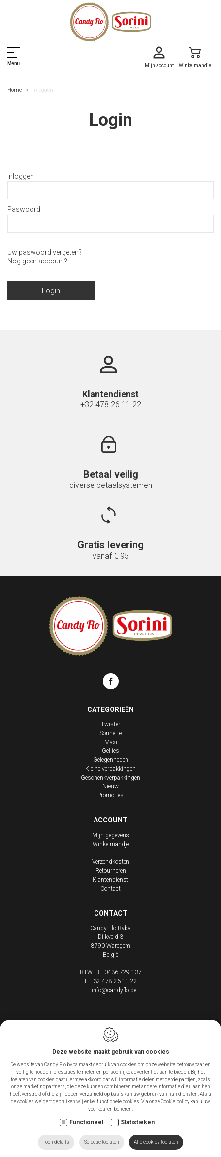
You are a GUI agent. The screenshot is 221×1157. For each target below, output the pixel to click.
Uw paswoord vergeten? (44, 252)
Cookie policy (175, 1101)
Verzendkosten (110, 861)
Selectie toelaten (101, 1142)
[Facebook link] (111, 682)
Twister (110, 724)
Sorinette (110, 733)
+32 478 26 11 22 (110, 404)
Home (14, 90)
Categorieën (110, 709)
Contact (110, 888)
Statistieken (138, 1122)
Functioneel (86, 1122)
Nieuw (110, 786)
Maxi (110, 742)
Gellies (110, 750)
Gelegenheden (110, 759)
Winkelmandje (111, 844)
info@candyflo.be (114, 990)
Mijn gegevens (110, 835)
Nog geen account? (37, 261)
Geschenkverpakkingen (110, 777)
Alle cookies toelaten (156, 1142)
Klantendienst (110, 879)
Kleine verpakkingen (110, 768)
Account (110, 820)
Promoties (110, 795)
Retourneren (110, 870)
